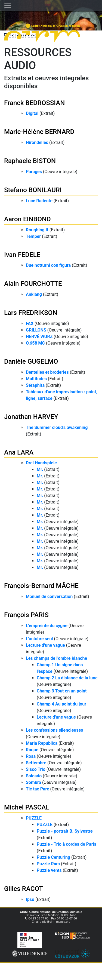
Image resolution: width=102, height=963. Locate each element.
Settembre (36, 762)
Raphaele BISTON (30, 161)
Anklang (34, 294)
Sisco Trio (35, 769)
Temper (33, 236)
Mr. (40, 469)
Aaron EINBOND (27, 219)
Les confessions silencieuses (54, 730)
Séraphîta (35, 385)
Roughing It (37, 229)
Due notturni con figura (48, 265)
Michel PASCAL (26, 807)
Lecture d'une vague (45, 645)
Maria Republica (41, 743)
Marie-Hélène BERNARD (39, 132)
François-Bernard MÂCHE (41, 586)
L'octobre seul (39, 638)
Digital (32, 113)
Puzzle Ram (48, 863)
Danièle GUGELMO (31, 361)
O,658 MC (35, 343)
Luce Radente (39, 200)
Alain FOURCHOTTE (33, 283)
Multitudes (36, 378)
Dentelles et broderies (47, 372)
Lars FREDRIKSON (30, 313)
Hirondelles (37, 142)
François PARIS (26, 615)
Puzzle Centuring (53, 857)
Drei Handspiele (41, 462)
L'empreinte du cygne (46, 625)
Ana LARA (18, 452)
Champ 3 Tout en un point (62, 691)
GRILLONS (36, 330)
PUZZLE (34, 818)
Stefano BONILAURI (33, 190)
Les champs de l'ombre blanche (56, 658)
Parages (34, 171)
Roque (32, 749)
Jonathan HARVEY (31, 417)
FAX (29, 323)
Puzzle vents (49, 870)
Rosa (31, 756)
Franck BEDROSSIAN (34, 103)
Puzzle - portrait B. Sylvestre (65, 831)
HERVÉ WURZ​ (39, 336)
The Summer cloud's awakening (57, 427)
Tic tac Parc (37, 789)
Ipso (30, 899)
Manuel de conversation (49, 596)
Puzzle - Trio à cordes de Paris (66, 844)
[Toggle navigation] (7, 5)
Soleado (34, 775)
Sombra (33, 782)
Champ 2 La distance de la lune (67, 677)
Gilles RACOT (23, 889)
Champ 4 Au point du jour (61, 704)
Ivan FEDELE (22, 255)
